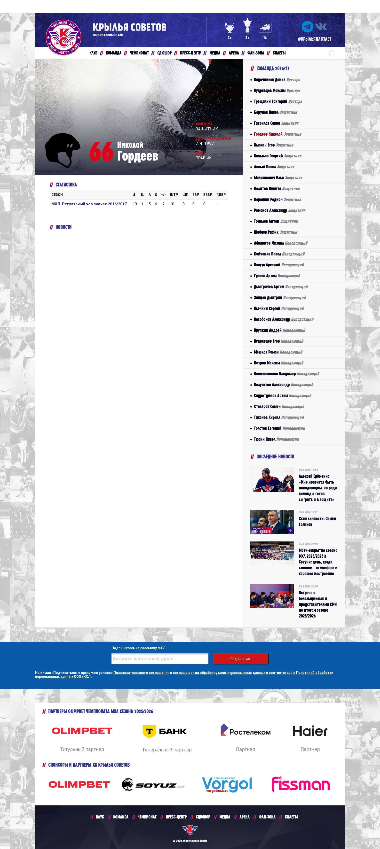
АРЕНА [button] (234, 53)
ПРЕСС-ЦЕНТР (176, 817)
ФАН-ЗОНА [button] (255, 53)
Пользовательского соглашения (141, 673)
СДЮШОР (203, 817)
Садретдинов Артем (282, 395)
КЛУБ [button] (93, 53)
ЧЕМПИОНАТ (147, 817)
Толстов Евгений (279, 428)
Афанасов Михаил (280, 243)
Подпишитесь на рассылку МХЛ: (138, 648)
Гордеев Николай (277, 134)
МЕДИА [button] (214, 53)
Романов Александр (279, 210)
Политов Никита (277, 188)
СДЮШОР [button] (164, 53)
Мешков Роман (278, 352)
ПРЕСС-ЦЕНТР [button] (190, 53)
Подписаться (241, 659)
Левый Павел (274, 166)
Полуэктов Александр (283, 384)
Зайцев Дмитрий (280, 297)
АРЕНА (244, 817)
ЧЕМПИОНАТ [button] (139, 53)
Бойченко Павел (279, 254)
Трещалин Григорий (278, 101)
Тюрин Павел (276, 439)
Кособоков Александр (283, 319)
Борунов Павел (275, 112)
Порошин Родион (277, 199)
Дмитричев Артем (281, 286)
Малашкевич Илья (278, 177)
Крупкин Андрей (279, 330)
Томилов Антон (276, 221)
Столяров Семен (279, 406)
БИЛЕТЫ (291, 817)
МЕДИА (224, 817)
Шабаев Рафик (275, 232)
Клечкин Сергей (279, 308)
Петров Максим (278, 363)
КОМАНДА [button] (113, 53)
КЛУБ (100, 817)
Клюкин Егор (273, 145)
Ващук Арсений (279, 264)
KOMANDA (120, 817)
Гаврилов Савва (276, 123)
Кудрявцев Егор (278, 341)
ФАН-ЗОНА (267, 817)
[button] (331, 53)
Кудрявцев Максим (277, 90)
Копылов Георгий (277, 156)
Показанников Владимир (286, 373)
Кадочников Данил (277, 79)
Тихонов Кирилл (279, 417)
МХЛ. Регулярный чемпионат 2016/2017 (89, 204)
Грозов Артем (277, 275)
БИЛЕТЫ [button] (279, 53)
